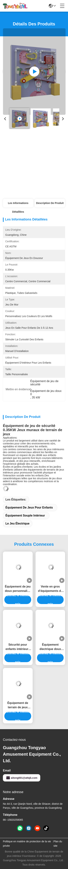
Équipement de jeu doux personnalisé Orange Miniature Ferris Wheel (18, 589)
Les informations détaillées (18, 204)
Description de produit (50, 203)
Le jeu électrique (17, 523)
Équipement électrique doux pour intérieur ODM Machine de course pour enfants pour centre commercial (50, 647)
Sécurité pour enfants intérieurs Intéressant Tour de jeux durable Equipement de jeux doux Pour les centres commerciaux (17, 647)
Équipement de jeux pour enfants (29, 507)
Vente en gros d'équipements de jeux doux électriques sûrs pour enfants (50, 589)
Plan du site (57, 843)
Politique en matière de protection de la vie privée (27, 843)
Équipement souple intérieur (25, 515)
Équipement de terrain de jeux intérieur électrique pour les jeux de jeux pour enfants (18, 705)
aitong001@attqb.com (21, 778)
